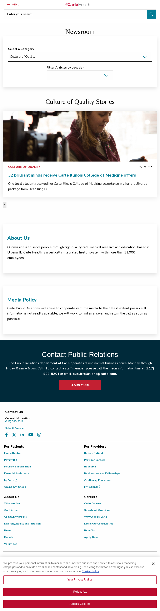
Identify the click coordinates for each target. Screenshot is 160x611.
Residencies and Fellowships (102, 473)
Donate (9, 537)
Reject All (79, 595)
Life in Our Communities (98, 523)
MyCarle (10, 480)
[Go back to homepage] (77, 4)
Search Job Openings (97, 510)
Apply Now (91, 537)
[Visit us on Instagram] (39, 435)
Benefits (89, 530)
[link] (80, 136)
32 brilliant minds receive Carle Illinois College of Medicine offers (72, 175)
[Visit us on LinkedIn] (22, 435)
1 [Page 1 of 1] (5, 205)
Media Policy (22, 300)
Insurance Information (17, 466)
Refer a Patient (93, 453)
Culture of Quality (24, 167)
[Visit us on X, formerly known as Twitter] (14, 435)
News (7, 530)
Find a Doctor (12, 453)
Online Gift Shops (15, 487)
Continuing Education (97, 480)
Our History (11, 510)
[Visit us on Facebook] (6, 435)
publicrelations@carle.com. (95, 374)
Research (90, 466)
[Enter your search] (80, 14)
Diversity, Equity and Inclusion (22, 523)
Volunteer (10, 544)
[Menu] (8, 4)
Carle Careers (92, 503)
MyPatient (92, 487)
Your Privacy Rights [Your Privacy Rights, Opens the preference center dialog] (80, 583)
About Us (18, 238)
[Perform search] (151, 14)
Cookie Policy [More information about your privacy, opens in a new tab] (90, 575)
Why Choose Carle (95, 516)
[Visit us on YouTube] (30, 435)
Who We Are (12, 503)
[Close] (153, 567)
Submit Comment (15, 428)
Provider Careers (94, 460)
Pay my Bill (10, 460)
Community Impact (15, 516)
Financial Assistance (16, 473)
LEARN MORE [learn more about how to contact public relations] (80, 385)
